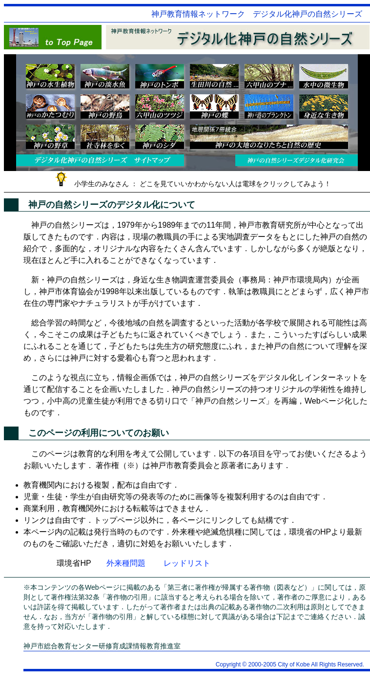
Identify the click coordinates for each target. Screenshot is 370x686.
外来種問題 (125, 563)
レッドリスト (187, 563)
